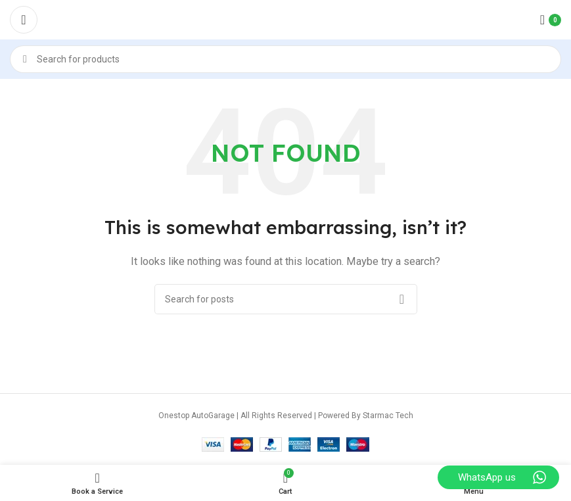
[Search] (285, 59)
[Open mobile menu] (23, 20)
